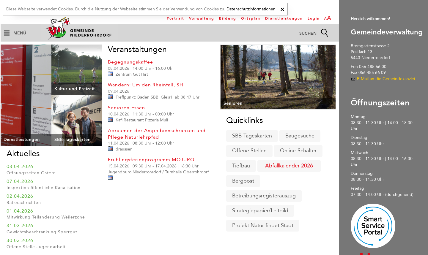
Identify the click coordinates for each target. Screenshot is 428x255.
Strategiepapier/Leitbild (260, 210)
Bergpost (243, 181)
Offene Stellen (249, 150)
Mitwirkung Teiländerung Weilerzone (46, 217)
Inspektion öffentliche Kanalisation (44, 188)
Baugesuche (299, 136)
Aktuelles (23, 153)
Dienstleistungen (284, 18)
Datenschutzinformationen (251, 9)
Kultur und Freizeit (74, 89)
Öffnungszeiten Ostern (31, 173)
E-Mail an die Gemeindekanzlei (386, 79)
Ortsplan (250, 18)
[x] (282, 8)
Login (314, 18)
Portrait (175, 18)
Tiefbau (241, 166)
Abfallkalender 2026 (289, 166)
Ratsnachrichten (24, 202)
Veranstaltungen (137, 49)
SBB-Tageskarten (72, 139)
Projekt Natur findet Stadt (262, 225)
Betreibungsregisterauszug (264, 195)
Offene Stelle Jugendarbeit (36, 247)
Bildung (227, 18)
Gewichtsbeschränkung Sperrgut (42, 232)
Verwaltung (201, 18)
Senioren (233, 103)
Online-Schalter (298, 150)
